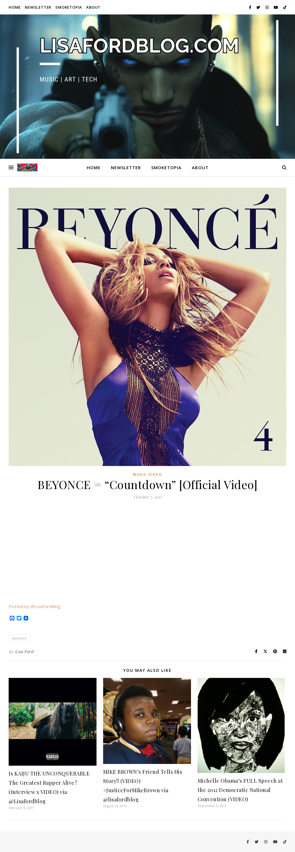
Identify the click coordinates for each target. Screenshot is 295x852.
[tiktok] (284, 7)
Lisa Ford (24, 651)
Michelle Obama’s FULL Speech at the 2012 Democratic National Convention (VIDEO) (240, 790)
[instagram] (267, 7)
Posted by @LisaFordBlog (34, 606)
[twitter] (258, 7)
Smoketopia (68, 7)
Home (15, 7)
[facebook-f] (250, 7)
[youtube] (276, 7)
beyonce (19, 638)
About (93, 7)
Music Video (147, 474)
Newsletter (38, 7)
